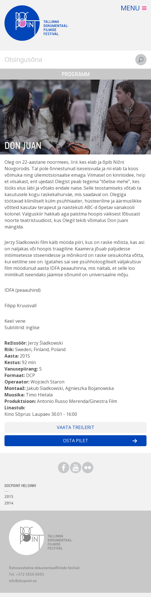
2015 (8, 496)
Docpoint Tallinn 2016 (36, 23)
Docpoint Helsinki (20, 485)
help (140, 175)
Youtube (75, 467)
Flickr (87, 467)
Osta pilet (75, 440)
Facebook (63, 467)
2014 (8, 503)
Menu (130, 8)
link (74, 162)
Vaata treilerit (75, 427)
